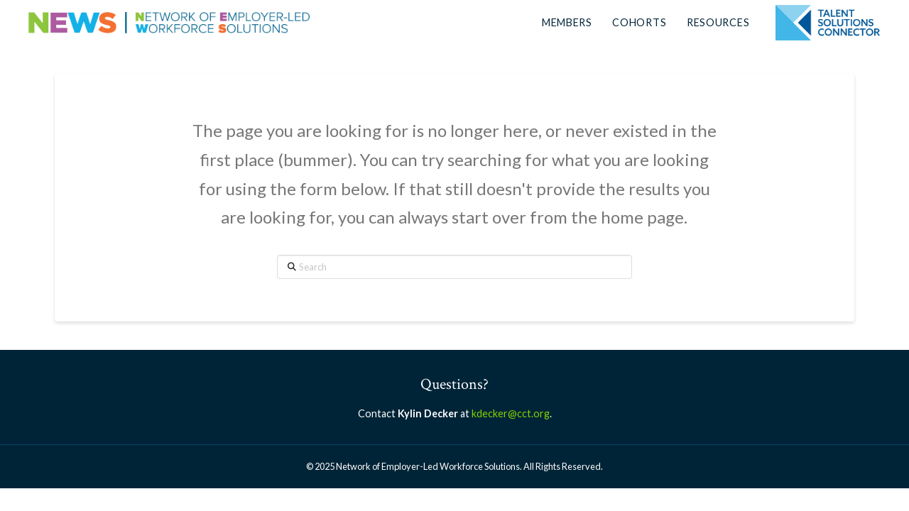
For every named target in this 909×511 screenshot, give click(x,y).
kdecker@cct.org (511, 413)
